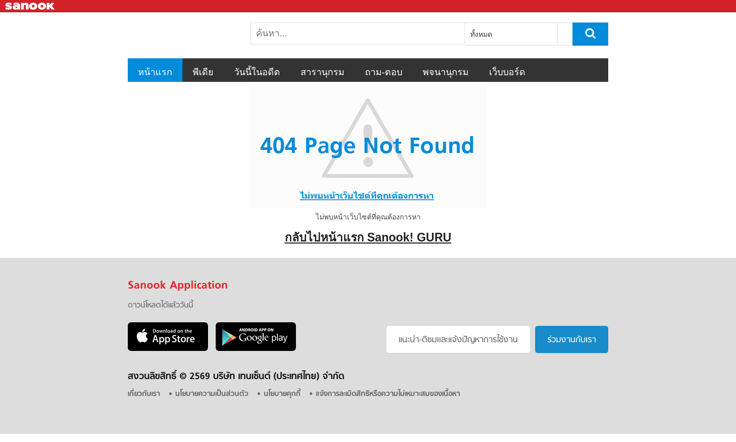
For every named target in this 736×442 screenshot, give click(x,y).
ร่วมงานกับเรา (571, 340)
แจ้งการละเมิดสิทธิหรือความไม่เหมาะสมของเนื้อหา (388, 394)
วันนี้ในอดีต (257, 72)
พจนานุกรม (446, 72)
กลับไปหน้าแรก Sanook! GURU (368, 237)
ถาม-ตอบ (383, 72)
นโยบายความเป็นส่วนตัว (211, 394)
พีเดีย (203, 72)
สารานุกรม (322, 72)
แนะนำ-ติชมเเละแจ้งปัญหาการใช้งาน (458, 340)
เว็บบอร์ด (507, 72)
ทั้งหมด (481, 34)
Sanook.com (30, 6)
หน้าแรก (155, 72)
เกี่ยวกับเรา (144, 394)
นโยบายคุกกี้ (282, 394)
